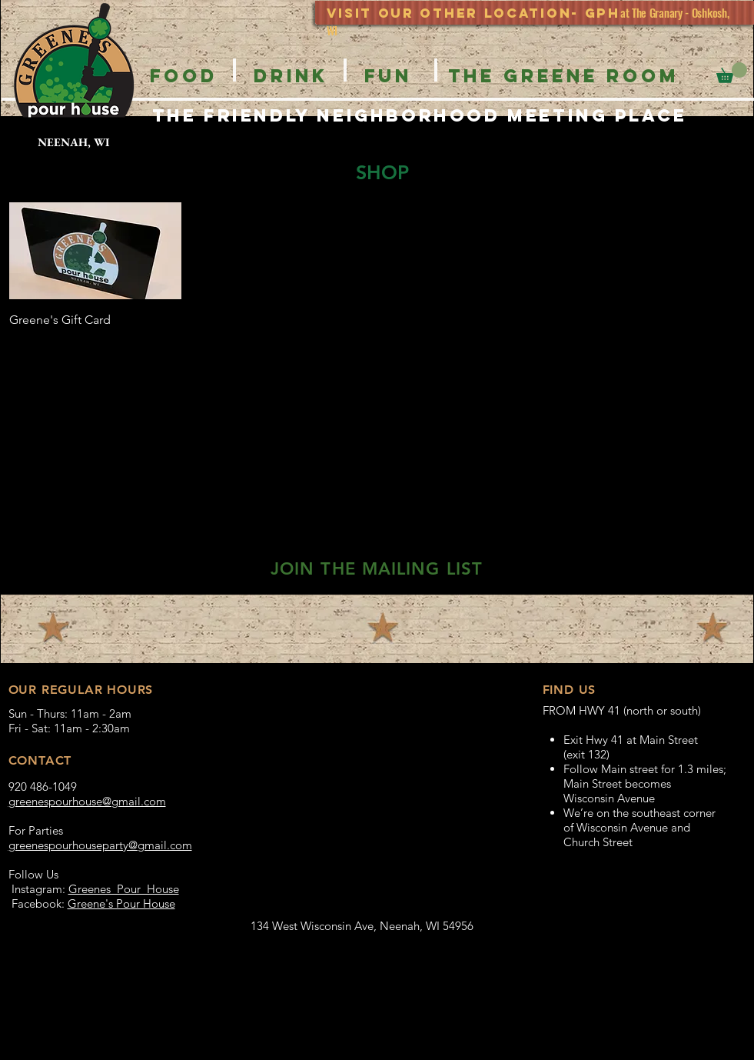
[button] (731, 72)
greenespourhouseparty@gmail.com (100, 845)
